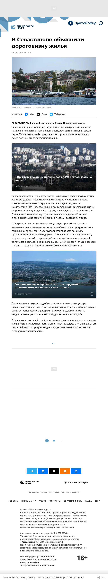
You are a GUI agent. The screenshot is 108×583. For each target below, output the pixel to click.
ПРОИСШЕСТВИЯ (62, 492)
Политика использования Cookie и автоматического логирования (53, 521)
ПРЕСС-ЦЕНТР (28, 501)
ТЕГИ (97, 501)
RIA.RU (88, 501)
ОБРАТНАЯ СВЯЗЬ (72, 501)
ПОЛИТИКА (33, 492)
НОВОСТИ (13, 501)
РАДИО (42, 501)
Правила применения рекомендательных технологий (47, 527)
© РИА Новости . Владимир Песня (23, 107)
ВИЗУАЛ (76, 492)
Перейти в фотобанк (44, 107)
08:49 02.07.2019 (19, 52)
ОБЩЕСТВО (46, 492)
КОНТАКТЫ (55, 501)
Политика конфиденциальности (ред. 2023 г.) (42, 524)
